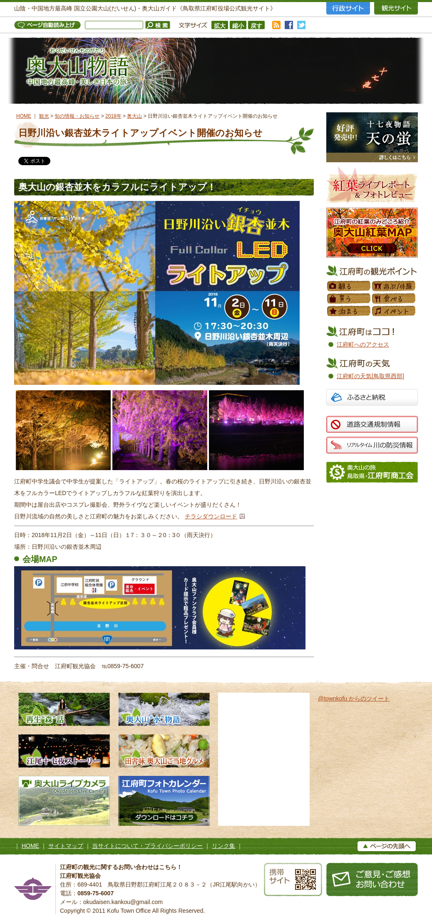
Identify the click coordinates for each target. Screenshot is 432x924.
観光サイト (396, 8)
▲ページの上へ (386, 846)
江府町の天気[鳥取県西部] (370, 376)
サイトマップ (65, 845)
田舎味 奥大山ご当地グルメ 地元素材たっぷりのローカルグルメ (164, 751)
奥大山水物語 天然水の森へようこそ (164, 709)
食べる (394, 298)
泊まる (349, 311)
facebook (289, 25)
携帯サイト (293, 879)
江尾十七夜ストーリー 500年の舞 (64, 751)
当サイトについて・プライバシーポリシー (147, 845)
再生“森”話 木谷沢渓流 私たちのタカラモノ (64, 709)
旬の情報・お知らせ (77, 116)
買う (349, 298)
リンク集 (223, 845)
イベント (394, 311)
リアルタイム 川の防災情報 (372, 445)
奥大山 (134, 116)
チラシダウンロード (211, 516)
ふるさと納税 (372, 398)
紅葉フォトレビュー (372, 184)
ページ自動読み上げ (49, 25)
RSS (276, 25)
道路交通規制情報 (372, 424)
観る (349, 286)
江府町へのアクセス (363, 344)
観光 (44, 116)
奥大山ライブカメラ (64, 801)
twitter (301, 25)
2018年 (113, 116)
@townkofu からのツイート (354, 698)
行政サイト (348, 8)
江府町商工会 (372, 472)
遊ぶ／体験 (394, 286)
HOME (23, 116)
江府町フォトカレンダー (164, 801)
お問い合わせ (372, 879)
